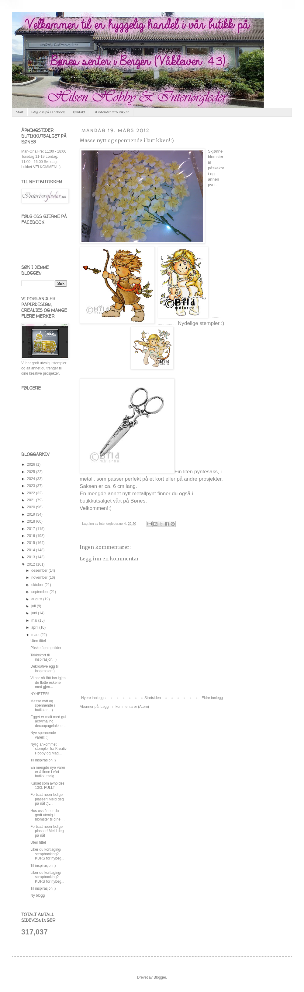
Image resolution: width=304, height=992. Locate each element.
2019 (31, 514)
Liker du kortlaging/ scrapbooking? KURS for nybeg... (47, 853)
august (37, 599)
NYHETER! (39, 694)
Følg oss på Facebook (48, 112)
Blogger (160, 977)
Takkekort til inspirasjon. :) (43, 657)
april (35, 627)
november (40, 577)
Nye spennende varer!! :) (43, 735)
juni (34, 613)
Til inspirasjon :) (43, 760)
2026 (31, 464)
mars (35, 635)
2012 (31, 564)
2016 (31, 536)
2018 (31, 521)
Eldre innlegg (212, 698)
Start (19, 112)
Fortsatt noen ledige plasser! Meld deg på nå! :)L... (47, 799)
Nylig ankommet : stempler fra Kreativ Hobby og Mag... (48, 748)
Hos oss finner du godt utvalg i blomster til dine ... (47, 815)
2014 (31, 550)
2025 (31, 472)
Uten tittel (38, 641)
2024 (31, 479)
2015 (31, 543)
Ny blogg (37, 895)
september (40, 592)
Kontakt (79, 112)
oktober (37, 585)
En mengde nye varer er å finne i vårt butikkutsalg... (47, 771)
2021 (31, 500)
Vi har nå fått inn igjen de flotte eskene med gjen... (48, 682)
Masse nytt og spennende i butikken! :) (127, 140)
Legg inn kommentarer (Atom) (125, 706)
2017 (31, 529)
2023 (31, 486)
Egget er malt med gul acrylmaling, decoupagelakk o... (48, 721)
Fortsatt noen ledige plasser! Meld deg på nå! (47, 831)
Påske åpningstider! (46, 648)
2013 (31, 557)
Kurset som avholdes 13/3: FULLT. (47, 785)
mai (34, 620)
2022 (31, 493)
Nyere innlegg (92, 698)
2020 (31, 507)
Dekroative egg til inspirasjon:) (44, 668)
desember (40, 570)
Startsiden (152, 698)
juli (34, 606)
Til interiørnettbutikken (111, 112)
